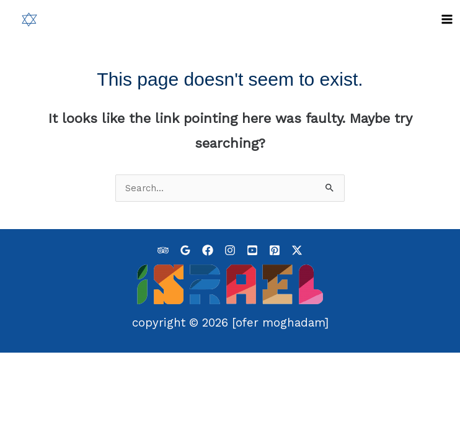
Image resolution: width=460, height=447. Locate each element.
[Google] (185, 249)
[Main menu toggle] (447, 19)
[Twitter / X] (297, 249)
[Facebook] (207, 249)
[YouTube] (252, 249)
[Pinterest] (274, 249)
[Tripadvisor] (163, 249)
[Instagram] (230, 249)
